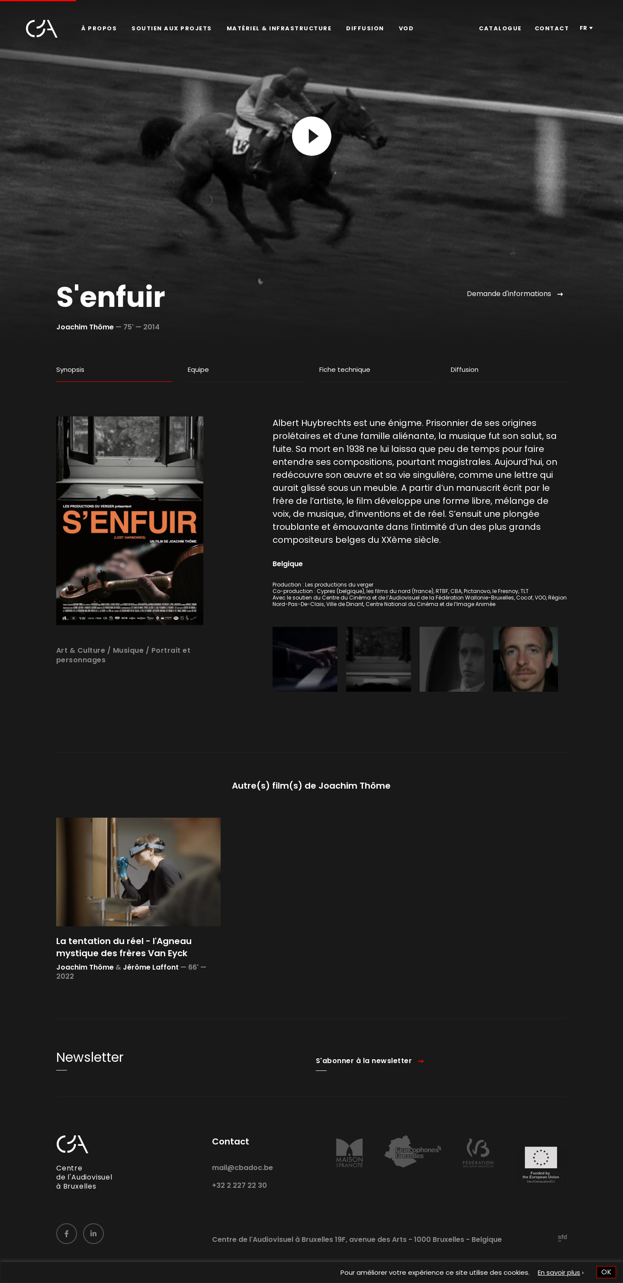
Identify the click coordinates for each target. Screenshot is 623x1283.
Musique (128, 678)
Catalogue (500, 28)
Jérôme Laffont (151, 995)
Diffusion (365, 28)
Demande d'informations (509, 294)
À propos (99, 28)
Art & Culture (81, 678)
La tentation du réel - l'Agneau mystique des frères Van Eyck (124, 975)
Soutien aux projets (172, 28)
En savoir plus (559, 1272)
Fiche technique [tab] (344, 369)
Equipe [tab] (198, 369)
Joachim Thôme (85, 327)
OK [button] (606, 1272)
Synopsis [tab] (70, 369)
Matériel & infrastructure (279, 28)
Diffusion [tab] (464, 369)
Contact (552, 28)
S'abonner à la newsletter (364, 1089)
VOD (406, 28)
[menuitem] (99, 28)
